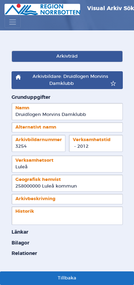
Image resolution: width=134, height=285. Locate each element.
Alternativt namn (35, 127)
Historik (24, 211)
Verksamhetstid (92, 140)
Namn (22, 108)
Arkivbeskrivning (35, 199)
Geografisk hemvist (38, 179)
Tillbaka (67, 278)
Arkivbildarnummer (38, 140)
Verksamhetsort (34, 160)
